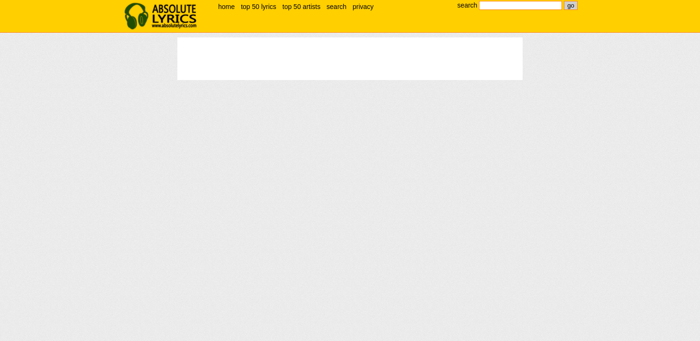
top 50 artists (302, 6)
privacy (362, 6)
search (337, 6)
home (226, 6)
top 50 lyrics (258, 6)
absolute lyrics (160, 16)
